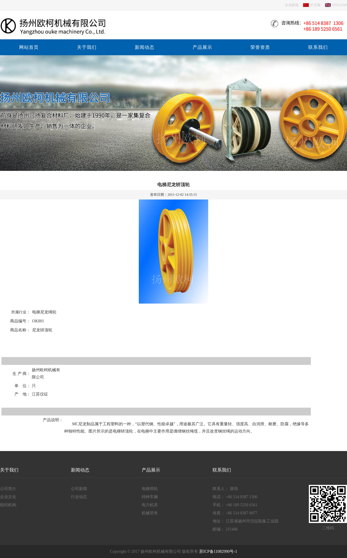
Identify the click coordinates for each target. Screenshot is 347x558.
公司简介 (8, 489)
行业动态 (79, 497)
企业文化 (8, 497)
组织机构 (8, 505)
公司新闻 (79, 489)
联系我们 (318, 47)
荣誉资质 (260, 47)
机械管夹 (150, 513)
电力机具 (150, 505)
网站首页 (29, 47)
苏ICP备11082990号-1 (218, 551)
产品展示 (202, 47)
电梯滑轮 (150, 489)
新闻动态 (144, 47)
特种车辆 (150, 497)
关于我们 (87, 47)
